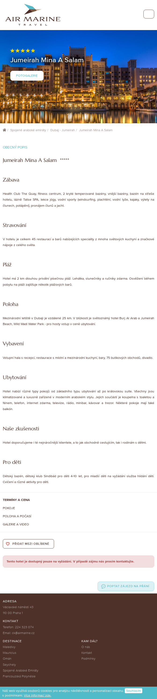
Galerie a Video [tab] (16, 524)
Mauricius (9, 653)
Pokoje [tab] (9, 508)
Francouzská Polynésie (19, 676)
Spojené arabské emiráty (28, 130)
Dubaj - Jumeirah (62, 130)
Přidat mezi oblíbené (30, 544)
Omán (7, 659)
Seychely (9, 665)
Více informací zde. (37, 695)
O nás (85, 647)
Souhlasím (133, 691)
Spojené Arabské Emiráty (20, 670)
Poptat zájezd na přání (128, 586)
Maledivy (9, 647)
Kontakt (86, 653)
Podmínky (88, 659)
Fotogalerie (27, 76)
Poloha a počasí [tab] (17, 516)
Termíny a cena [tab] (16, 500)
